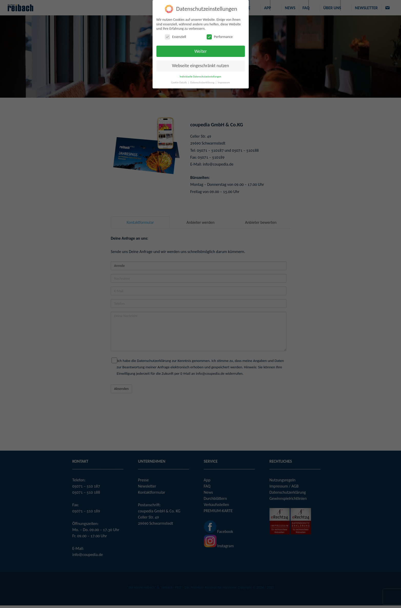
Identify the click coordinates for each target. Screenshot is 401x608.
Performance (220, 36)
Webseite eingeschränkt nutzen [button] (200, 65)
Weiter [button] (200, 51)
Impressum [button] (224, 82)
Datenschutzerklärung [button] (202, 82)
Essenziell (175, 36)
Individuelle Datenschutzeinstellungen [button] (200, 76)
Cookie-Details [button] (179, 82)
